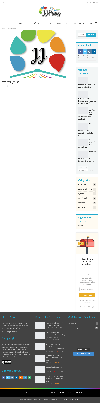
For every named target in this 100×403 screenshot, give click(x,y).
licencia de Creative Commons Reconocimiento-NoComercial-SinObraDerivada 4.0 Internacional (16, 347)
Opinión (81, 194)
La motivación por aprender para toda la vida (54, 358)
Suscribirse (88, 295)
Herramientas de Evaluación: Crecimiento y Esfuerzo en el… (87, 101)
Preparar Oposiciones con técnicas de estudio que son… (55, 379)
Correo (4, 2)
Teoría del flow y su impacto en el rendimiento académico (55, 346)
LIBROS (46, 23)
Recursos (39, 393)
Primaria (81, 207)
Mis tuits (81, 226)
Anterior (83, 167)
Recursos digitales (85, 189)
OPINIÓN (33, 23)
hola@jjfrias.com (11, 332)
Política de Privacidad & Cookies (67, 399)
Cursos (61, 393)
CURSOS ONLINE (78, 23)
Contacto (78, 393)
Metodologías (83, 198)
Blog (69, 393)
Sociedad (81, 203)
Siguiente (83, 170)
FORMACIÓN (60, 23)
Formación (82, 185)
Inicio (20, 393)
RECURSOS (19, 23)
